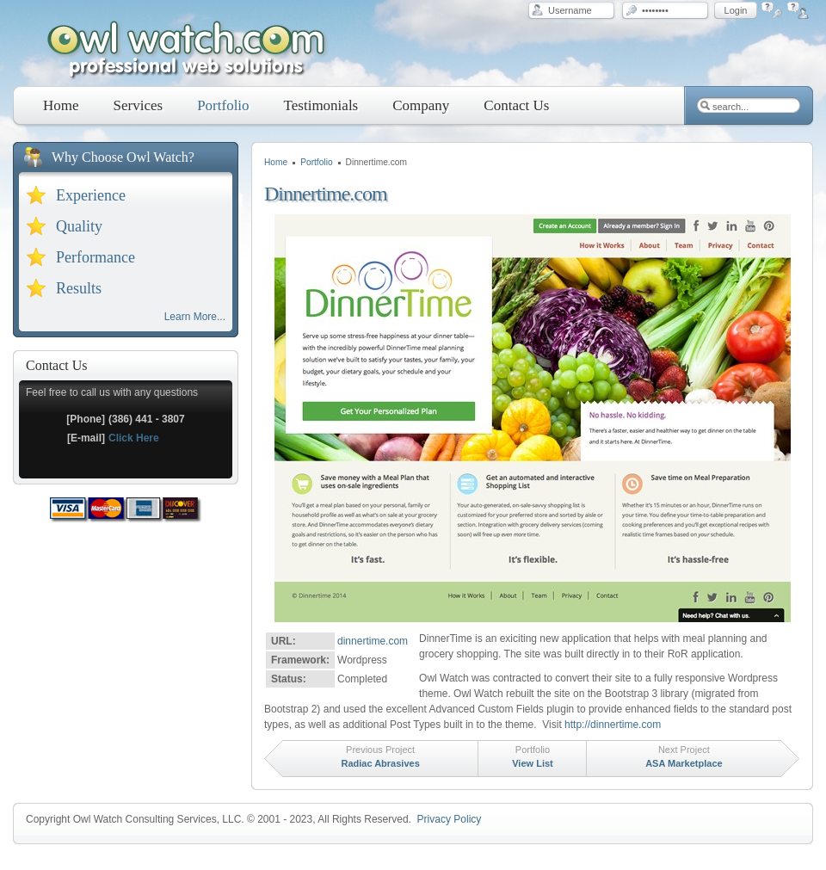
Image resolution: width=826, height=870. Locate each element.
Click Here (133, 438)
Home (275, 162)
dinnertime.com (372, 641)
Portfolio (316, 162)
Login (736, 10)
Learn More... (194, 317)
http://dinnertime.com (612, 725)
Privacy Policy (449, 819)
